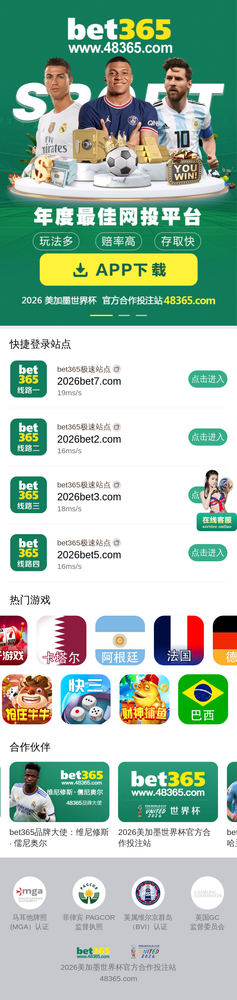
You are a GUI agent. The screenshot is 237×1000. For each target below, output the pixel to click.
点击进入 (207, 378)
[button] (101, 315)
